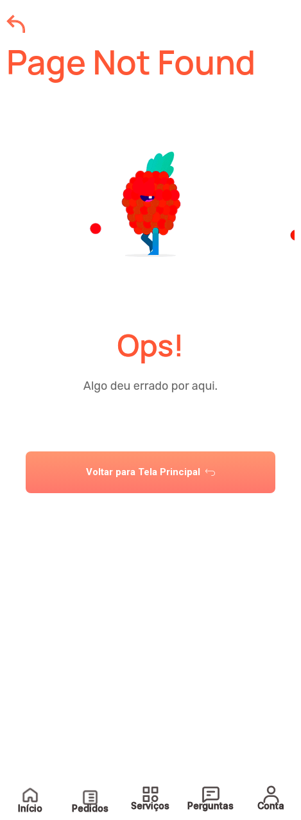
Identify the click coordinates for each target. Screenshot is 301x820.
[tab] (150, 516)
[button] (150, 516)
